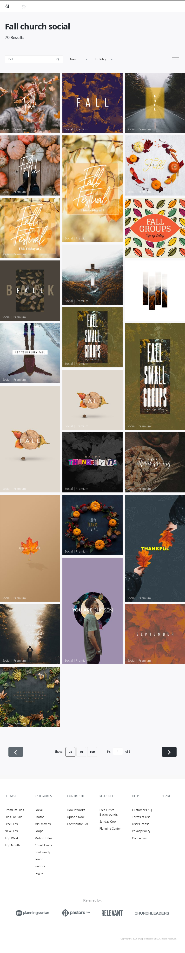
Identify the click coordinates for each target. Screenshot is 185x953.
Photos (39, 817)
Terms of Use (141, 817)
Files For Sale (13, 817)
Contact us (139, 838)
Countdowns (43, 845)
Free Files (11, 824)
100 (92, 752)
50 (81, 752)
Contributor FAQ (78, 824)
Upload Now (75, 817)
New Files (11, 831)
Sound (39, 859)
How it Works (76, 810)
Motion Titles (43, 838)
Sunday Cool (108, 822)
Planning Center (110, 829)
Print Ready (42, 852)
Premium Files (14, 810)
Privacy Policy (141, 831)
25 (70, 752)
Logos (39, 873)
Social (39, 810)
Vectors (40, 866)
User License (140, 824)
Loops (39, 831)
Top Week (12, 838)
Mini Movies (43, 824)
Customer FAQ (142, 810)
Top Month (12, 845)
